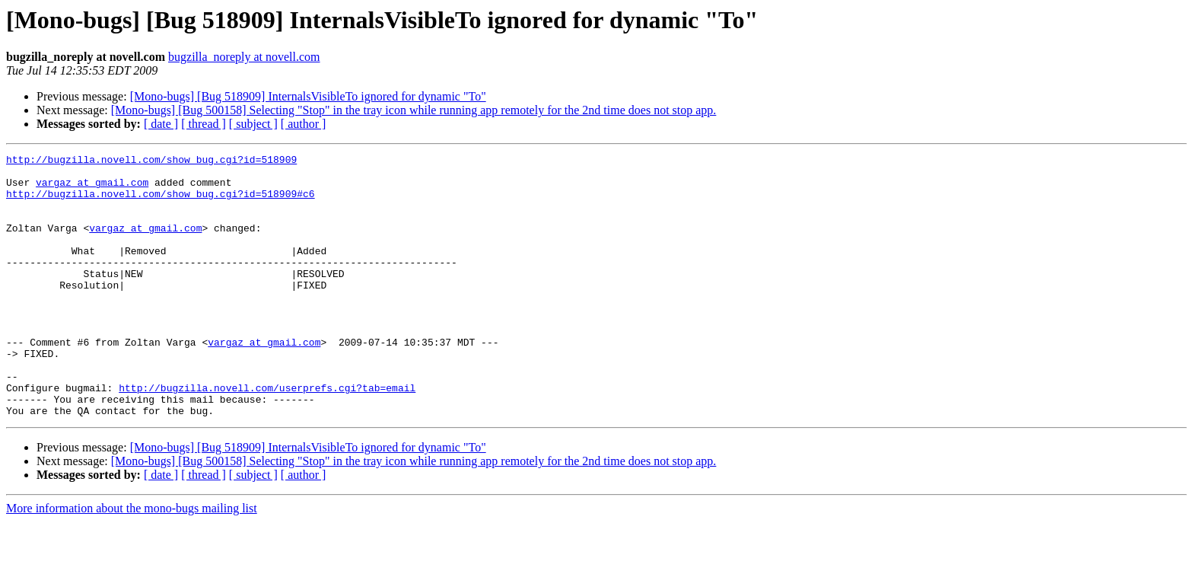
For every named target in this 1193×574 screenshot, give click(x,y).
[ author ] (303, 123)
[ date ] (161, 123)
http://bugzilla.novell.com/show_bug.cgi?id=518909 (151, 161)
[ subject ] (253, 123)
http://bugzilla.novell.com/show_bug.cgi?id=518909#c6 (160, 202)
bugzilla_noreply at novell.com (244, 56)
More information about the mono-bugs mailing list (131, 560)
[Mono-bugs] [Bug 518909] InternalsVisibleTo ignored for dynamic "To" (308, 96)
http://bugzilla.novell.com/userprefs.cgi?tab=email (267, 435)
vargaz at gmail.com (92, 189)
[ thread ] (203, 123)
